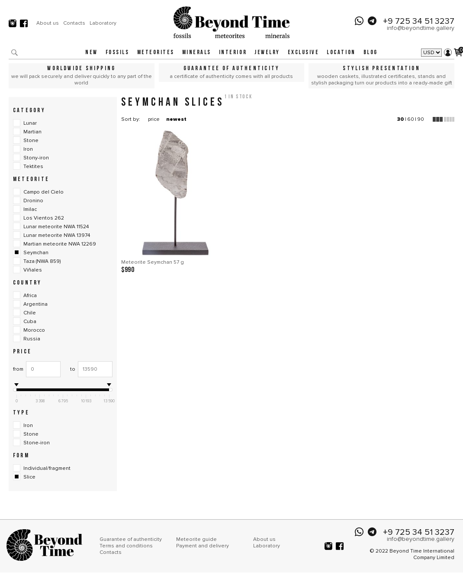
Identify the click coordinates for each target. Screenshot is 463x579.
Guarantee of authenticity (131, 539)
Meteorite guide (196, 539)
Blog (370, 52)
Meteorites (155, 52)
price (154, 119)
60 (410, 119)
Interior (233, 52)
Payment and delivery (202, 546)
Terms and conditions (126, 546)
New (91, 52)
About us (47, 23)
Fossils (117, 52)
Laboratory (103, 23)
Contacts (74, 23)
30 (400, 119)
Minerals (196, 52)
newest (176, 119)
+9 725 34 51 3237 (418, 21)
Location (341, 52)
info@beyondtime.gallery (420, 28)
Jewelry (267, 52)
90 (420, 119)
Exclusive (303, 52)
